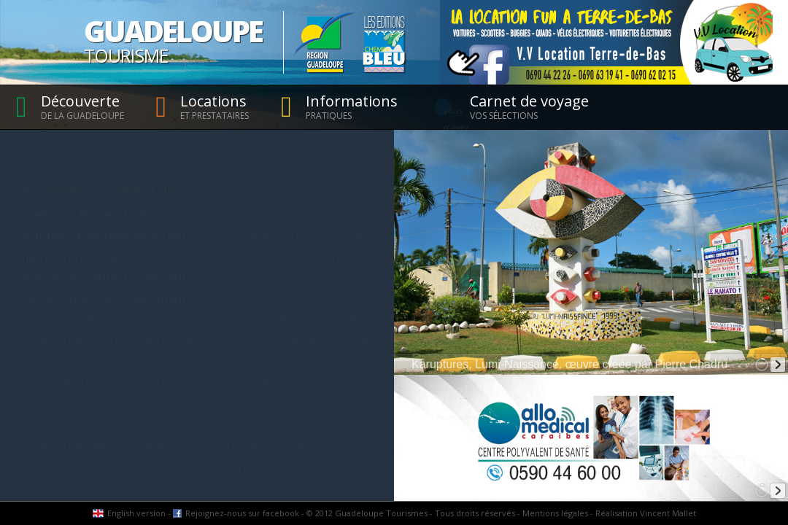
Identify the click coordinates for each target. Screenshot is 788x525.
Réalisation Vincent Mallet (645, 513)
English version (136, 513)
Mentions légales (555, 513)
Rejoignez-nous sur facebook (242, 513)
